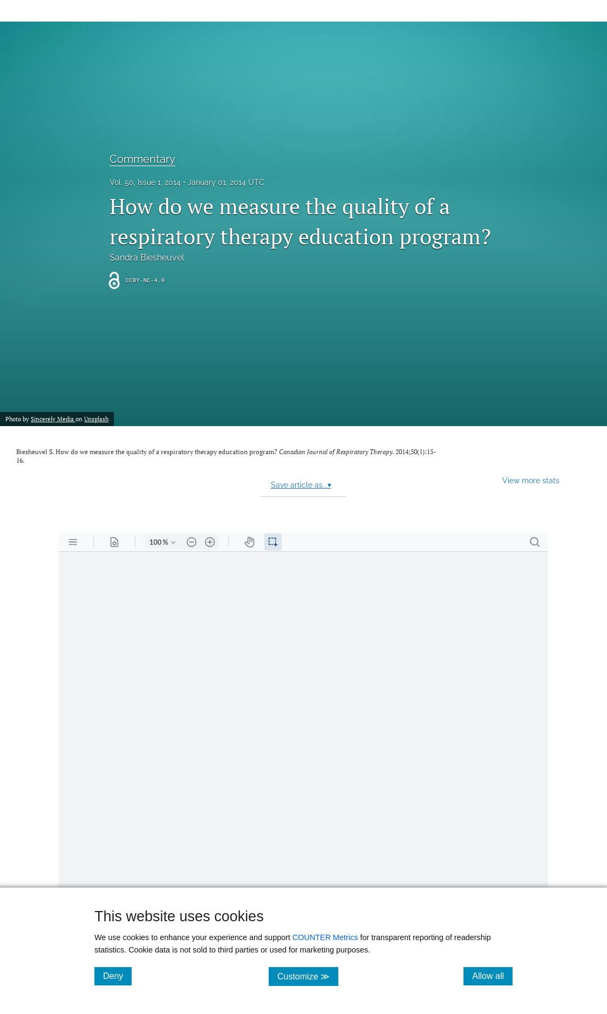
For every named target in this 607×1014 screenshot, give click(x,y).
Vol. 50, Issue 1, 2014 (145, 182)
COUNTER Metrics (325, 937)
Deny (117, 976)
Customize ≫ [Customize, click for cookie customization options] (307, 976)
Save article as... (301, 485)
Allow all (492, 976)
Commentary (142, 159)
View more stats (531, 480)
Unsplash (96, 419)
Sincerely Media (53, 419)
